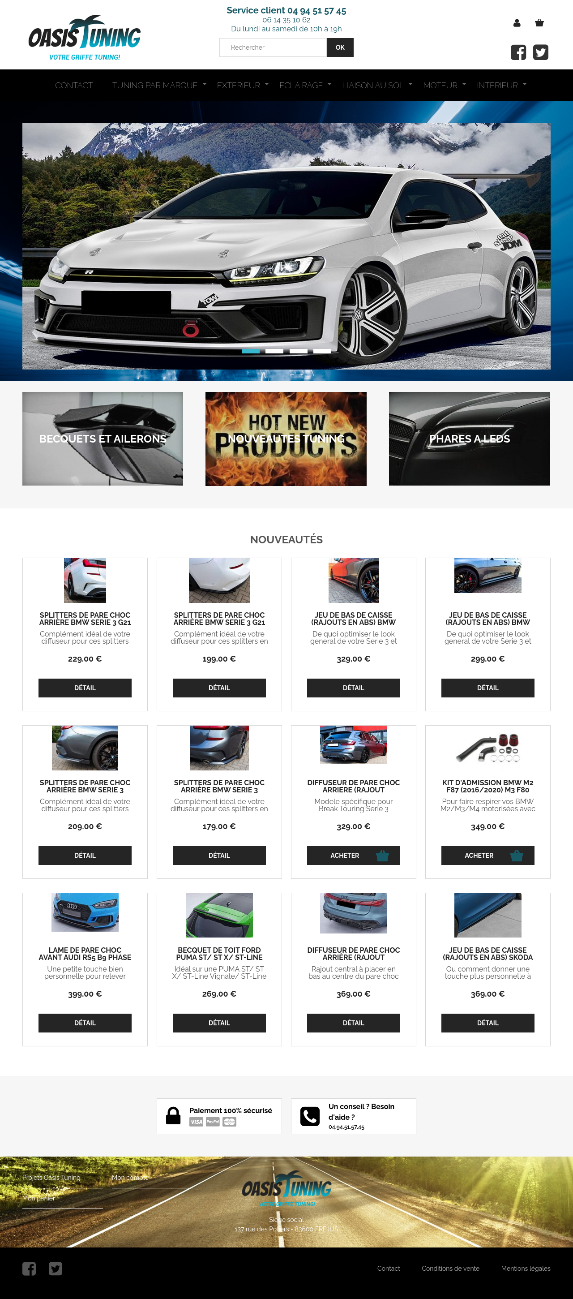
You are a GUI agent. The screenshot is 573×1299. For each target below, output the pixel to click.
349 (488, 826)
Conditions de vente (450, 1268)
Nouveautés (286, 539)
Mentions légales (526, 1268)
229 (85, 658)
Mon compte (130, 1177)
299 (488, 658)
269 (219, 993)
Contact (388, 1268)
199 (219, 658)
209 (85, 826)
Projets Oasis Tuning (51, 1177)
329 (354, 658)
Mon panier (38, 1198)
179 (219, 826)
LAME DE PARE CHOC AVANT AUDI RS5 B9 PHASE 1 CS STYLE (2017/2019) (85, 957)
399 (85, 993)
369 (354, 993)
